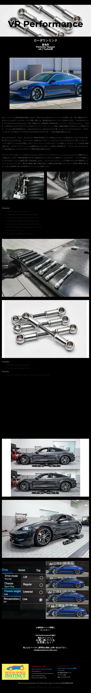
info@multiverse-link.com (45, 650)
